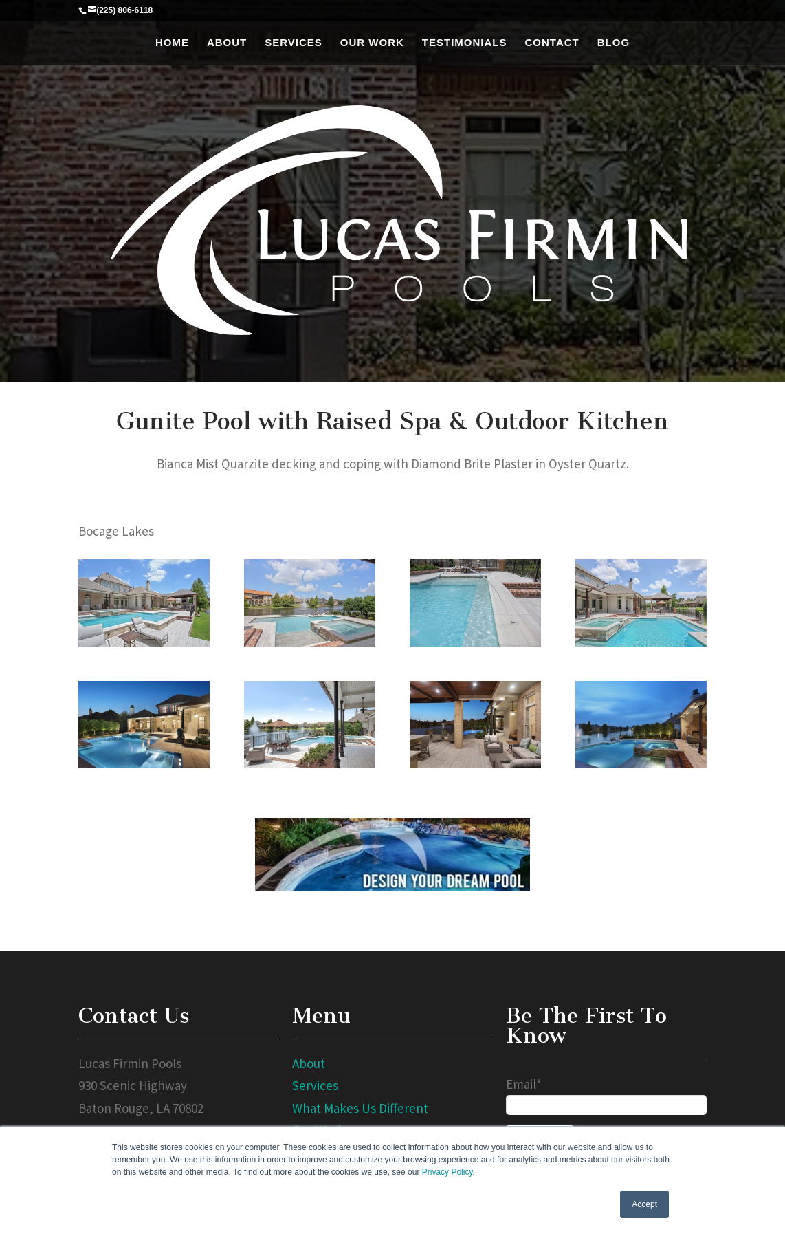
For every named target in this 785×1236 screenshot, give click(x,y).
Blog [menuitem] (613, 42)
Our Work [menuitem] (372, 42)
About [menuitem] (227, 42)
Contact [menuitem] (552, 42)
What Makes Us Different (360, 1108)
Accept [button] (644, 1204)
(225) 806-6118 (124, 10)
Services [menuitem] (293, 42)
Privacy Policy (447, 1172)
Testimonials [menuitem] (464, 42)
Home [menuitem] (172, 42)
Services (315, 1085)
